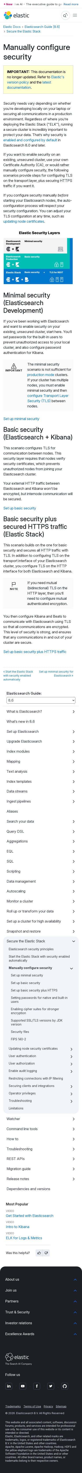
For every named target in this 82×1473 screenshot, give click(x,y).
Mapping (13, 761)
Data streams (17, 791)
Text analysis (17, 771)
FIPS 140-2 (18, 1039)
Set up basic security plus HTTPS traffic (34, 651)
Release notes (18, 1179)
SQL (10, 861)
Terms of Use (32, 1406)
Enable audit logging (23, 1071)
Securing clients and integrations (31, 1086)
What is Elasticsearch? (24, 711)
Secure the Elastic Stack (26, 941)
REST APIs (16, 1159)
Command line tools (22, 1129)
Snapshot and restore (24, 931)
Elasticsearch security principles (31, 949)
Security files (20, 1032)
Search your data (20, 821)
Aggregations (17, 841)
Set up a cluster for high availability (34, 921)
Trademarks (13, 1406)
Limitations (16, 1108)
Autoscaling (16, 891)
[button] (41, 1279)
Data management (21, 881)
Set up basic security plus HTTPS (34, 990)
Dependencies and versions (28, 1189)
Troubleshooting (20, 1100)
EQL (10, 851)
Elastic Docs (12, 27)
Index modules (18, 751)
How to (12, 1139)
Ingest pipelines (19, 801)
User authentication (22, 1056)
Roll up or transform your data (30, 911)
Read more (71, 4)
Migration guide (19, 1169)
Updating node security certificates (33, 1048)
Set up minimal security (27, 975)
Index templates (19, 781)
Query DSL (15, 831)
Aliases (12, 811)
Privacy (48, 1406)
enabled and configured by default (30, 140)
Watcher (13, 1119)
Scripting (13, 871)
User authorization (22, 1063)
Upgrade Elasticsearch (24, 741)
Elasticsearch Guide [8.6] (42, 27)
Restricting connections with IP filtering (36, 1078)
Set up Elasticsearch (23, 731)
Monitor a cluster (20, 901)
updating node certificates (23, 221)
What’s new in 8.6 (21, 721)
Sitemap (61, 1406)
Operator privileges (22, 1093)
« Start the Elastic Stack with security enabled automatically (18, 675)
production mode (40, 375)
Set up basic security (25, 983)
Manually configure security (30, 968)
